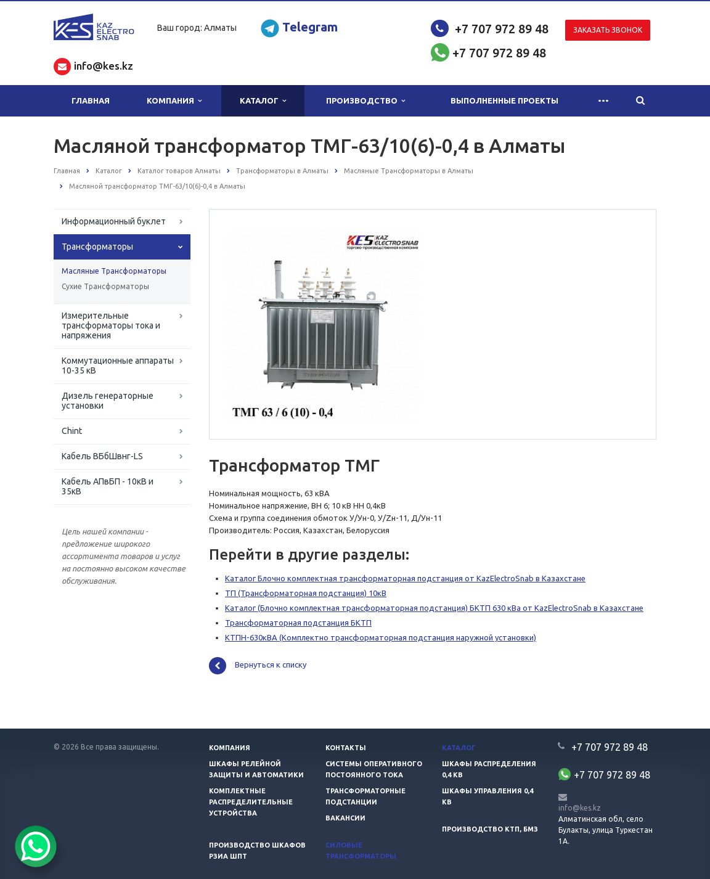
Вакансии (345, 818)
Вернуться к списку (257, 665)
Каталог (263, 100)
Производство (365, 100)
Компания (174, 100)
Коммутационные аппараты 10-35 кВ (118, 365)
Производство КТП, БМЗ (490, 829)
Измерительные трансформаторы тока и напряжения (111, 325)
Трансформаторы (97, 246)
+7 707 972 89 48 (502, 29)
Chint (72, 431)
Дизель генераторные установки (107, 401)
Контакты (345, 747)
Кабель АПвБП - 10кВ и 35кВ (107, 486)
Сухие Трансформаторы (105, 286)
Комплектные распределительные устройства (251, 802)
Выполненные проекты (504, 100)
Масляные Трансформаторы (114, 271)
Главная (90, 100)
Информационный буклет (114, 221)
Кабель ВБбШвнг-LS (102, 456)
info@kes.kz (579, 808)
